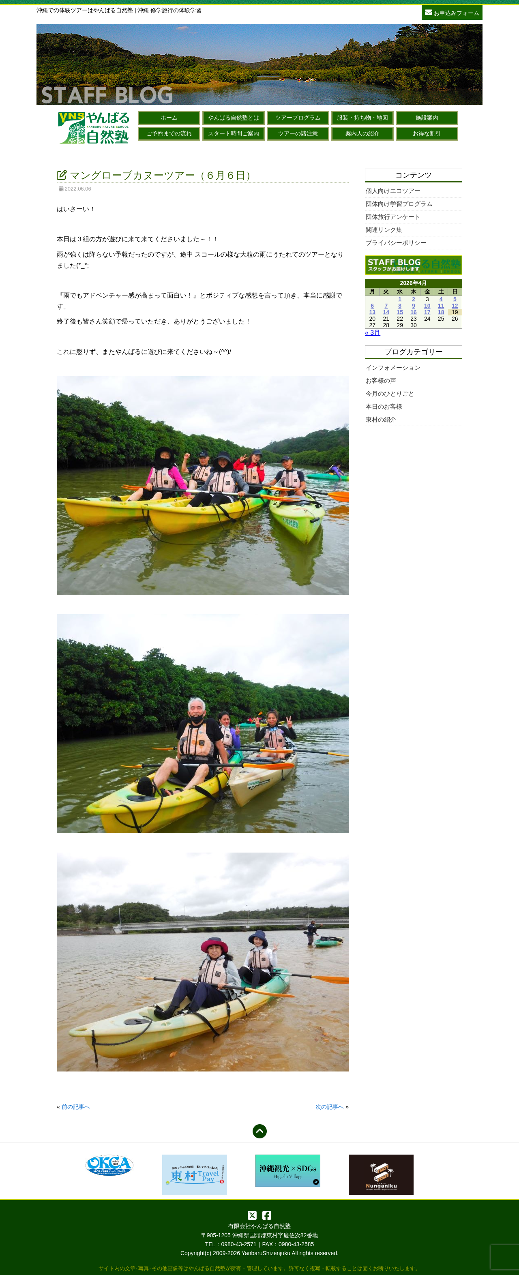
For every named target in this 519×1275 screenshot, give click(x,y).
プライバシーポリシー (396, 242)
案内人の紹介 (362, 133)
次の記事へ (329, 1107)
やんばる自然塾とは (233, 117)
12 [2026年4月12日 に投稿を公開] (455, 305)
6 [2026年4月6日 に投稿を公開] (372, 305)
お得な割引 (427, 133)
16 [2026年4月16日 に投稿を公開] (413, 312)
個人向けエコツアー (393, 190)
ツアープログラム (298, 117)
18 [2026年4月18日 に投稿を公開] (441, 312)
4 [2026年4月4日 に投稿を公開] (441, 299)
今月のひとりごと (390, 393)
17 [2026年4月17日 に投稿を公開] (427, 312)
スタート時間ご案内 (233, 133)
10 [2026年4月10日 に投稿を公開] (427, 305)
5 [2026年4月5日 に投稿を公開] (455, 299)
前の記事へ (76, 1107)
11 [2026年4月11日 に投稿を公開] (441, 305)
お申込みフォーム (452, 12)
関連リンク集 (384, 229)
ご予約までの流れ (169, 133)
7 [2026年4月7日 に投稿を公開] (386, 305)
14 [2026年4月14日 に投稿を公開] (386, 312)
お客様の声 (381, 380)
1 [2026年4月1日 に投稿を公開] (399, 299)
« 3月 (372, 332)
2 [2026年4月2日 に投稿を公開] (413, 299)
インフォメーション (393, 367)
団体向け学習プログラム (399, 203)
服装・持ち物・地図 (362, 117)
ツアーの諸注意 (298, 133)
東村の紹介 (381, 419)
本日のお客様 (384, 406)
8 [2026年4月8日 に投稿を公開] (399, 305)
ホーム (169, 117)
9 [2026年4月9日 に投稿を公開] (413, 305)
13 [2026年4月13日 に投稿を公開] (372, 312)
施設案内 (427, 117)
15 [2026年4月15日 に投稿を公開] (400, 312)
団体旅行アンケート (393, 216)
